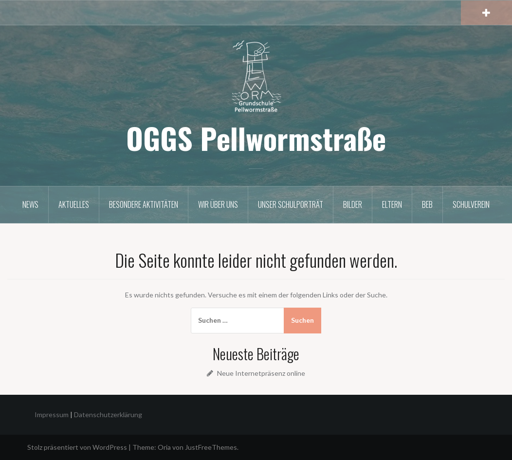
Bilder (352, 204)
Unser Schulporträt (290, 204)
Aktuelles (73, 204)
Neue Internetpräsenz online (261, 373)
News (30, 204)
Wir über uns (218, 204)
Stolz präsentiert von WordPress (77, 447)
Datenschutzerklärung (108, 414)
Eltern (392, 204)
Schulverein (471, 204)
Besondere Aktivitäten (143, 204)
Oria (164, 447)
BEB (427, 204)
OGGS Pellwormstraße (256, 137)
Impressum (52, 414)
